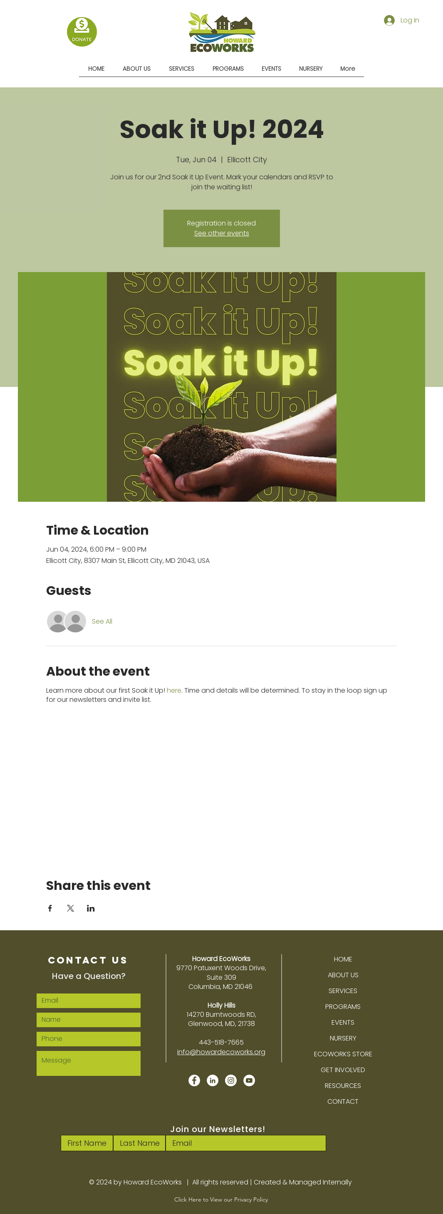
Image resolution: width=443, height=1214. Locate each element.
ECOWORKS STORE (343, 1054)
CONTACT (343, 1101)
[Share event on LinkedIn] (91, 908)
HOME (343, 959)
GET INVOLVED (343, 1070)
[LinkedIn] (212, 1080)
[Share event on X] (70, 908)
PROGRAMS (343, 1006)
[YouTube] (249, 1080)
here (174, 690)
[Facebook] (194, 1080)
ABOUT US (343, 975)
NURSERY (343, 1038)
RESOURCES (343, 1085)
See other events (221, 233)
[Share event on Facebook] (50, 908)
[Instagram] (231, 1080)
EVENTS (343, 1022)
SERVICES (343, 991)
